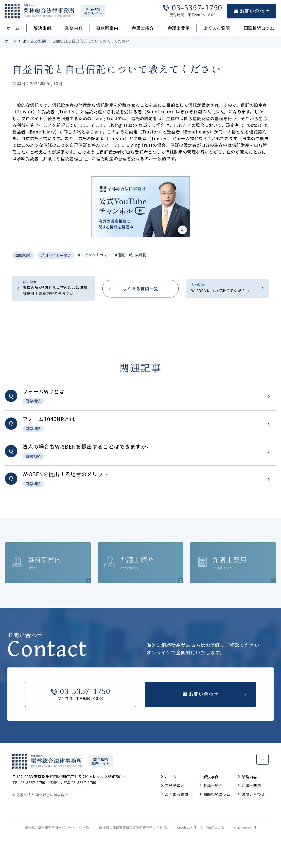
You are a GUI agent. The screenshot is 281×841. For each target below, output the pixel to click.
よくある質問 (217, 28)
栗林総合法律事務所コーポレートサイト (57, 829)
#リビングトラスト (94, 254)
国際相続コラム (259, 28)
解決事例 (42, 28)
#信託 (120, 254)
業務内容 (73, 28)
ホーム (13, 28)
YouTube (215, 829)
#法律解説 (137, 254)
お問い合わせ (251, 795)
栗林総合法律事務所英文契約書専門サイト (133, 829)
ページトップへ (262, 760)
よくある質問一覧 (140, 288)
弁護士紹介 (143, 28)
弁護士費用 (179, 28)
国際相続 (23, 255)
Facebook (186, 829)
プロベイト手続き (55, 255)
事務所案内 (107, 28)
